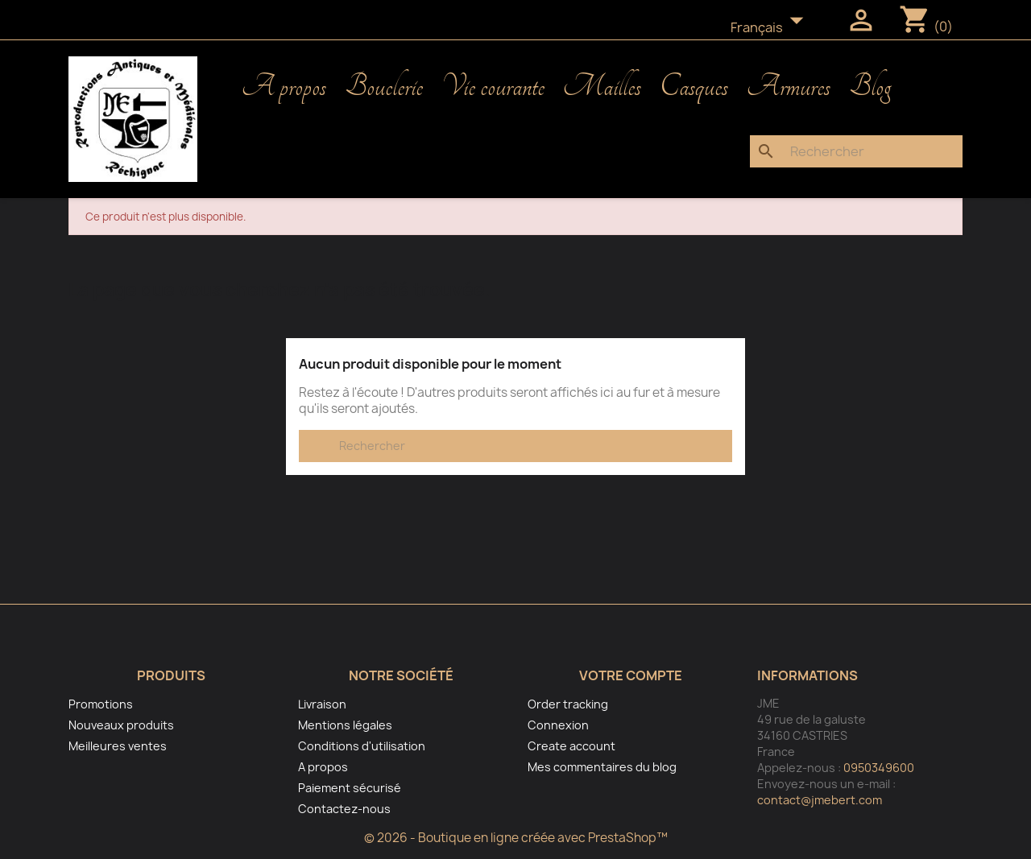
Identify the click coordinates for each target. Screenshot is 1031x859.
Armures (788, 87)
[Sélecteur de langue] (772, 28)
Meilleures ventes (117, 746)
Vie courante (492, 87)
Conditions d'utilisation (361, 746)
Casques (694, 87)
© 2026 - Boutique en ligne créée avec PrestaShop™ (516, 837)
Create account (571, 746)
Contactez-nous (344, 808)
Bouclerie (384, 87)
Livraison (322, 704)
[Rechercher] (856, 151)
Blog (870, 87)
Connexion (558, 725)
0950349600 (878, 767)
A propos (284, 87)
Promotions (100, 704)
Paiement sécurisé (349, 787)
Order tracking (568, 704)
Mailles (602, 87)
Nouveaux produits (121, 725)
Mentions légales (345, 725)
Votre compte (630, 675)
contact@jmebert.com (819, 799)
